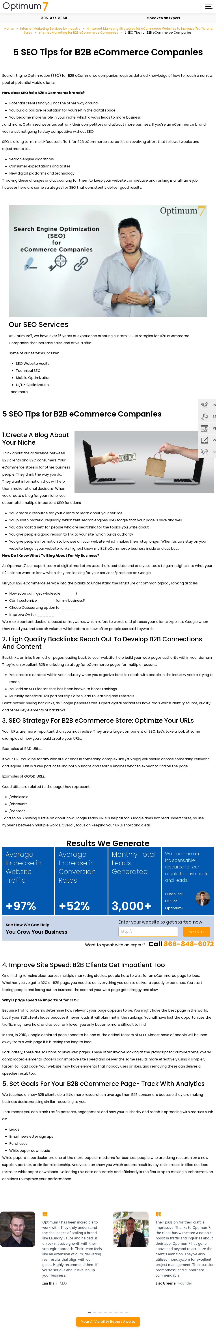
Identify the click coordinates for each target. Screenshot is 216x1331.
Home (9, 28)
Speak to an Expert (161, 18)
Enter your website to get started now (160, 922)
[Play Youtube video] (108, 261)
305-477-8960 (52, 18)
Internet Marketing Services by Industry (50, 28)
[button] (209, 6)
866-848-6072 (189, 944)
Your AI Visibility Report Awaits (108, 1321)
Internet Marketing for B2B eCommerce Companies (78, 32)
